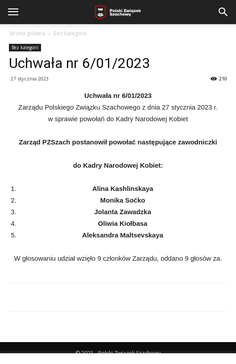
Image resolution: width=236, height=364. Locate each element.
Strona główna (27, 33)
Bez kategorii (70, 33)
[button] (223, 12)
